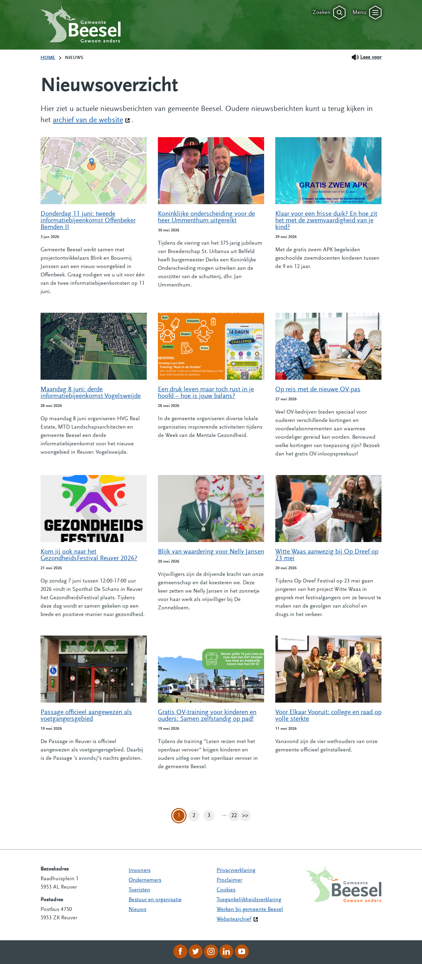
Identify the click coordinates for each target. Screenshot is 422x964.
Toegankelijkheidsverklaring (249, 900)
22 (235, 816)
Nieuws (137, 909)
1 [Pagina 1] (178, 815)
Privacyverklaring (236, 870)
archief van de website (91, 119)
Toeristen (139, 890)
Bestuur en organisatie (155, 900)
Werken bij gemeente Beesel (250, 909)
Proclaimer (229, 880)
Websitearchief (234, 919)
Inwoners (140, 870)
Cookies (226, 890)
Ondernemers (145, 880)
